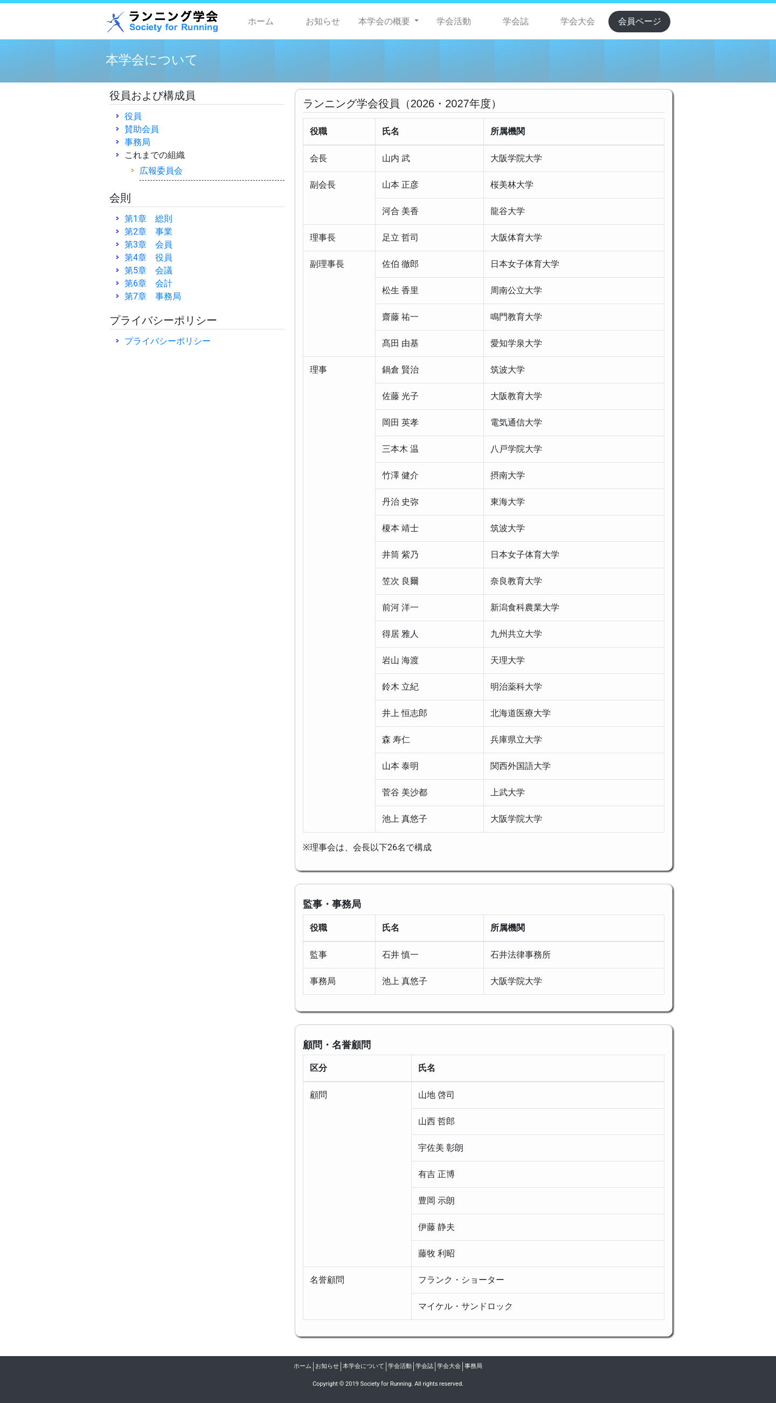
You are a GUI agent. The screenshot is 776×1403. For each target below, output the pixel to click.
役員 (133, 116)
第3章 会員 (148, 244)
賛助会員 (141, 129)
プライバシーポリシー (167, 341)
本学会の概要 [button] (385, 21)
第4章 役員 (148, 257)
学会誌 (516, 21)
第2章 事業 (148, 231)
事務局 (137, 142)
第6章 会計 (148, 283)
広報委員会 (161, 171)
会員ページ (639, 21)
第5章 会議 (148, 270)
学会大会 (577, 21)
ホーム (261, 21)
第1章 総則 (148, 219)
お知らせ (323, 21)
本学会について (363, 1366)
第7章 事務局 (152, 296)
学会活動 (453, 21)
